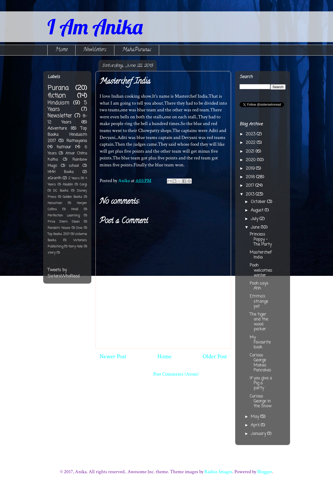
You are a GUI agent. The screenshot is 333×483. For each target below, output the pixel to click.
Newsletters (94, 50)
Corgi (83, 184)
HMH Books (61, 172)
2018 (251, 177)
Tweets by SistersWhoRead (64, 273)
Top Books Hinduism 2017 (67, 135)
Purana (58, 88)
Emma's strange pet (259, 301)
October (259, 202)
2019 (251, 169)
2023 (251, 134)
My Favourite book (260, 342)
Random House (59, 227)
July (255, 219)
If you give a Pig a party (261, 383)
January (259, 434)
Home (61, 50)
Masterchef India (260, 255)
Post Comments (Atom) (176, 374)
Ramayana (76, 141)
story (52, 252)
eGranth (54, 178)
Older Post (215, 356)
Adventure (57, 129)
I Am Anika (95, 27)
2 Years (74, 178)
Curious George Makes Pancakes (260, 362)
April (256, 425)
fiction (57, 96)
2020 (251, 160)
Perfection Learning (64, 215)
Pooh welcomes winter (261, 270)
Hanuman (55, 203)
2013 (251, 194)
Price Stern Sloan (64, 221)
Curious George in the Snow (260, 401)
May (255, 417)
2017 (250, 186)
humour (64, 147)
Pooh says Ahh (259, 286)
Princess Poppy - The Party (261, 239)
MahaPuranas (136, 50)
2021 (251, 152)
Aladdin (68, 184)
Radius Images (218, 472)
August (258, 210)
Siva (79, 227)
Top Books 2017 (59, 234)
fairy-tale (75, 246)
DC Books (61, 190)
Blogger (264, 472)
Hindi (74, 209)
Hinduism (58, 103)
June (256, 227)
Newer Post (113, 356)
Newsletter (60, 116)
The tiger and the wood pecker (259, 322)
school (74, 166)
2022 (251, 143)
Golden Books (72, 196)
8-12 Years (67, 119)
